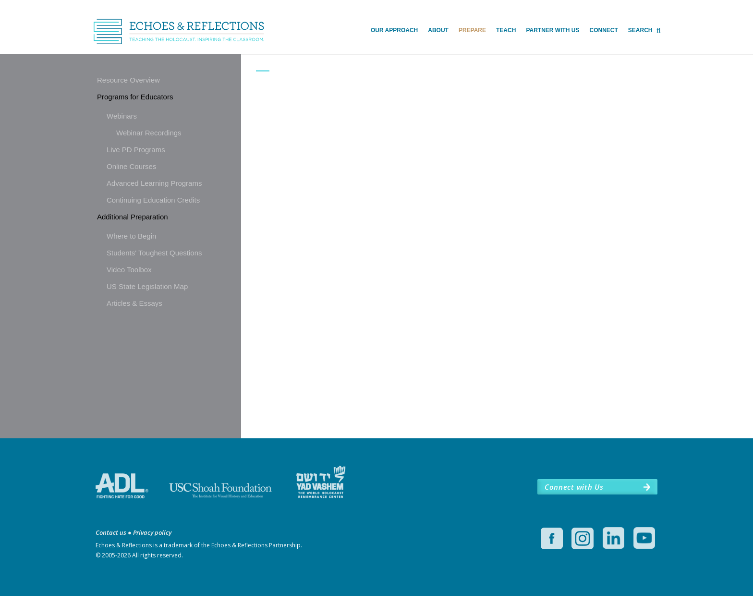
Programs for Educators (135, 97)
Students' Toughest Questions (154, 253)
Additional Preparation (132, 217)
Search (640, 30)
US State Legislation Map (147, 286)
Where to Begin (131, 236)
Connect (603, 30)
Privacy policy (152, 551)
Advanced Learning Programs (154, 183)
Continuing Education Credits (153, 200)
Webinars (122, 116)
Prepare (472, 30)
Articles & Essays (134, 303)
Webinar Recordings (149, 133)
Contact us (111, 551)
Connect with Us (574, 506)
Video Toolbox (129, 270)
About (438, 30)
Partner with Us (552, 30)
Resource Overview (128, 80)
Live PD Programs (136, 150)
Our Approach (394, 30)
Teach (506, 30)
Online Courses (131, 166)
